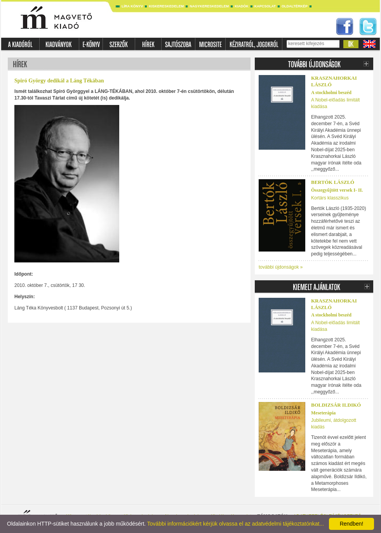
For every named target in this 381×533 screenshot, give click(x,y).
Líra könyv (132, 6)
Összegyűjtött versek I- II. (337, 190)
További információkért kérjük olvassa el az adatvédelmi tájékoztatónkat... (235, 524)
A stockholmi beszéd (331, 92)
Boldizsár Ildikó (336, 405)
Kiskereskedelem (166, 6)
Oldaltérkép (295, 6)
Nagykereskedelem (209, 6)
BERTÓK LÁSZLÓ (332, 182)
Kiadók (242, 6)
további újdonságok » (281, 267)
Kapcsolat (265, 6)
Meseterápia (323, 413)
